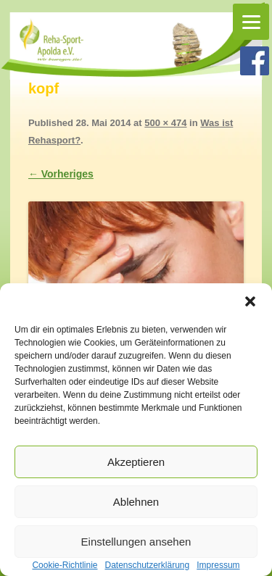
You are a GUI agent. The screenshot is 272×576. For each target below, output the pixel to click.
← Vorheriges (61, 174)
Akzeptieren (136, 462)
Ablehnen (136, 502)
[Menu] (251, 22)
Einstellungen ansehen (136, 541)
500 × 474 (165, 122)
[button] (250, 301)
